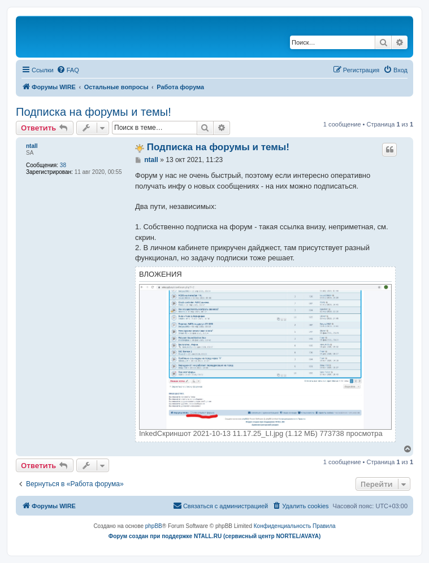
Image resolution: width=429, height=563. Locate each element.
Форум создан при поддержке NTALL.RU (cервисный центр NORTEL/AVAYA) (215, 536)
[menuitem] (68, 70)
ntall (32, 146)
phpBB (153, 526)
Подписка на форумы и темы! (93, 112)
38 (63, 165)
